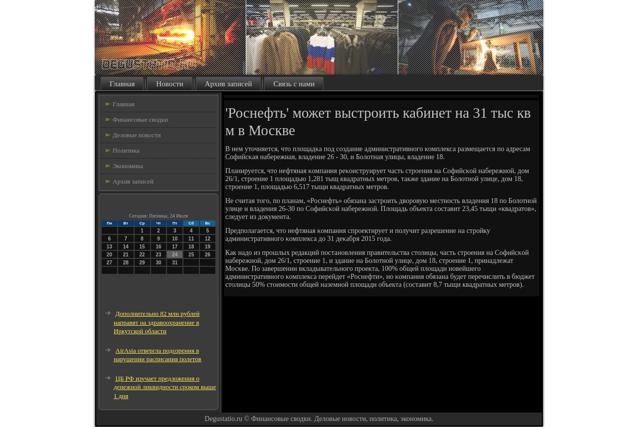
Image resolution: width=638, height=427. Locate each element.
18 (191, 246)
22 (142, 254)
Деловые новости (136, 135)
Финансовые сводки (140, 119)
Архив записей (228, 84)
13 (109, 246)
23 (158, 254)
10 (174, 238)
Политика (126, 150)
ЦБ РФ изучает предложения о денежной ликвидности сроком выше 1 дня (165, 387)
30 (158, 262)
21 (126, 254)
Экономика (128, 166)
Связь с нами (294, 84)
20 (109, 254)
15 (142, 246)
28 (126, 262)
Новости (169, 84)
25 (191, 254)
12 (207, 238)
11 (191, 238)
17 (174, 246)
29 (142, 262)
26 (207, 254)
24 (174, 254)
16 (158, 246)
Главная (122, 84)
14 (126, 246)
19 (207, 246)
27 (109, 262)
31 (174, 262)
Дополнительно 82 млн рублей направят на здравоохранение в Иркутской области (156, 322)
